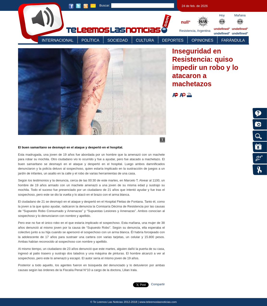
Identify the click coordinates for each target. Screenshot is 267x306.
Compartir (158, 284)
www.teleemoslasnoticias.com (158, 301)
